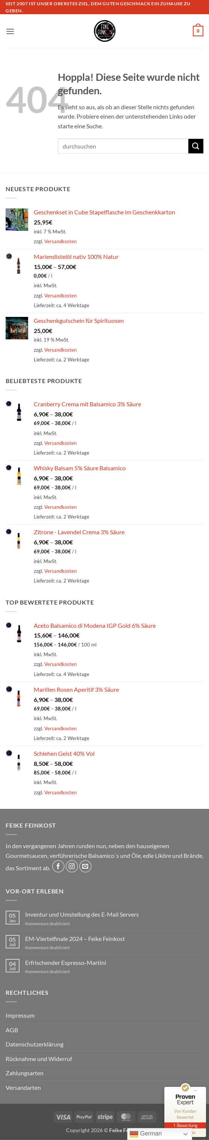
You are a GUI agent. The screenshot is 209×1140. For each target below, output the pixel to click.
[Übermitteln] (195, 146)
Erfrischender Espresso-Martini (65, 962)
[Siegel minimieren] (195, 1090)
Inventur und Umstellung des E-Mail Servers (82, 914)
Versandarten (23, 1087)
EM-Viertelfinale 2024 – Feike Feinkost (75, 938)
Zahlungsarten (25, 1072)
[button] (10, 31)
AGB (12, 1029)
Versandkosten (60, 241)
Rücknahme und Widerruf (39, 1058)
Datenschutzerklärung (34, 1044)
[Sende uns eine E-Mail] (85, 866)
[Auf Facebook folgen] (58, 866)
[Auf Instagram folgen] (72, 866)
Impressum (20, 1015)
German (145, 1134)
